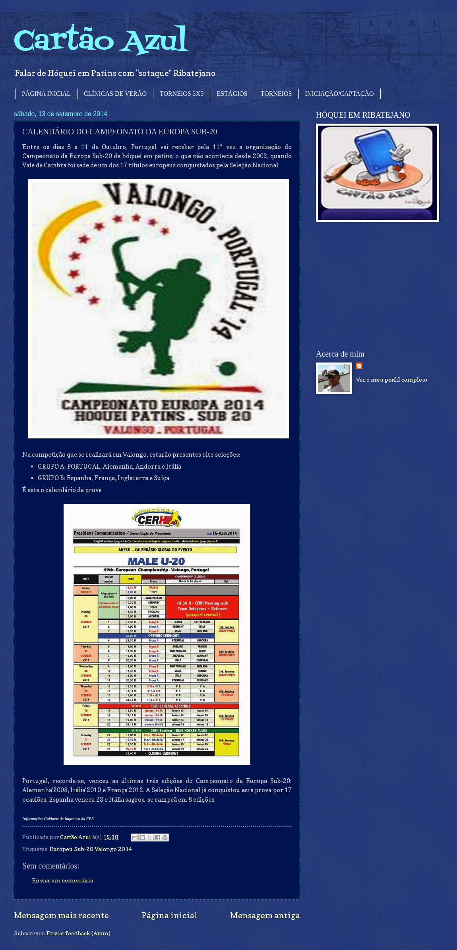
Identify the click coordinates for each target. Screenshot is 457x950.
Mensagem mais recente (61, 915)
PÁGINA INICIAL (46, 93)
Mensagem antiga (265, 915)
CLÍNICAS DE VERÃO (115, 93)
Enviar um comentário (62, 880)
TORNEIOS (276, 93)
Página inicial (169, 915)
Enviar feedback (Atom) (78, 933)
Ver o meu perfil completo (391, 379)
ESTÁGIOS (232, 93)
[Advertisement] (375, 285)
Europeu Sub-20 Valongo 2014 (91, 848)
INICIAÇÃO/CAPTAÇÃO (339, 93)
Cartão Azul (100, 42)
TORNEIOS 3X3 (181, 93)
